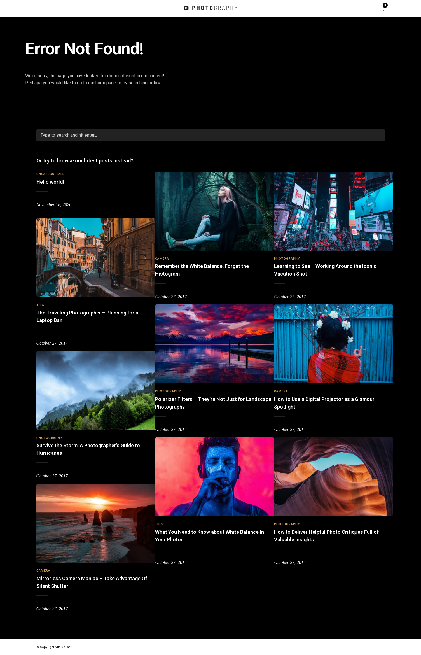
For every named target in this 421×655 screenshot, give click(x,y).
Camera (162, 253)
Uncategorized (50, 174)
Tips (40, 299)
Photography (287, 253)
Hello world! (50, 182)
